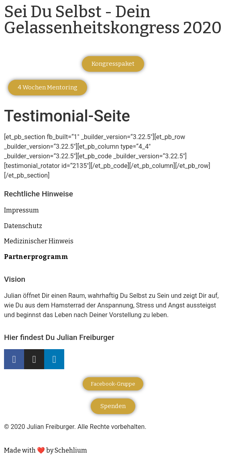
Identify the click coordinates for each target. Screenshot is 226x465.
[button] (113, 64)
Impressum (21, 210)
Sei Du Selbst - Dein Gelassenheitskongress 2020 (113, 20)
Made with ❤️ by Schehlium (45, 450)
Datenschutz (23, 226)
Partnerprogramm (36, 257)
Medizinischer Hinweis (38, 241)
